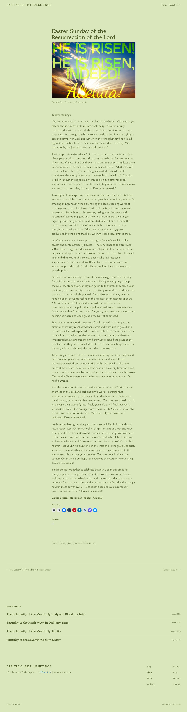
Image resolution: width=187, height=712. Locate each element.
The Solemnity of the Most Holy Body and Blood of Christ (46, 614)
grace (63, 543)
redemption (78, 543)
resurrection (90, 543)
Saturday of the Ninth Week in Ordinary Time (37, 622)
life (69, 543)
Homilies (84, 102)
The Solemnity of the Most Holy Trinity (33, 631)
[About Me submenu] (180, 4)
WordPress (177, 704)
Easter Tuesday (170, 569)
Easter (78, 102)
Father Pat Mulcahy (67, 102)
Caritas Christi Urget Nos (28, 5)
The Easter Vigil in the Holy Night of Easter (30, 569)
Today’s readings (61, 114)
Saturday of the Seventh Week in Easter (33, 639)
